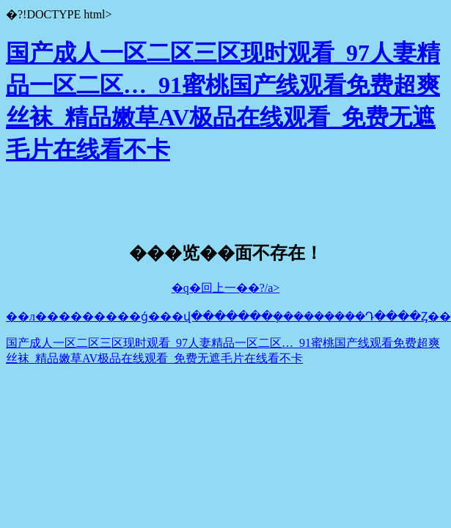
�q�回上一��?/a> (226, 288)
